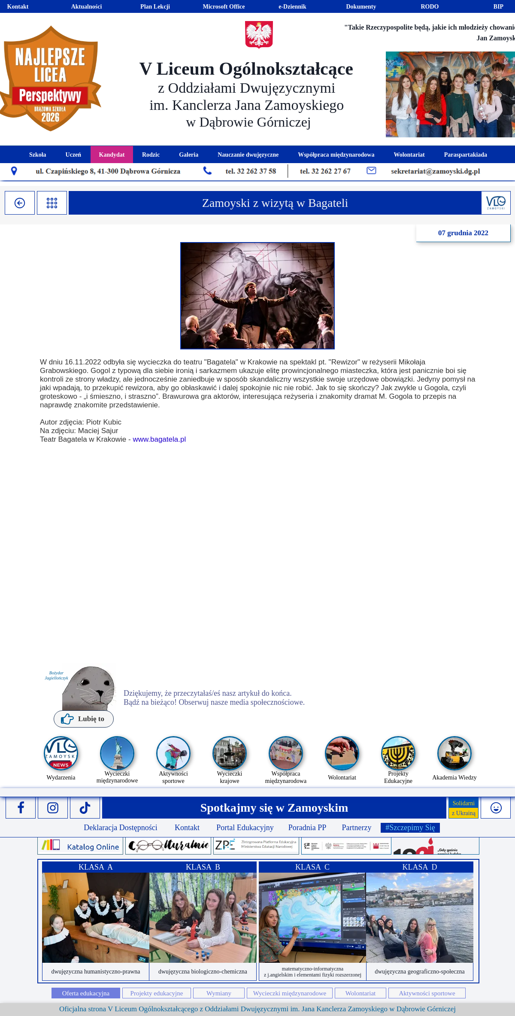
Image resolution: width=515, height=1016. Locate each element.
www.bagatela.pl (159, 439)
